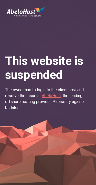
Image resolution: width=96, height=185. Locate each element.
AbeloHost (51, 95)
